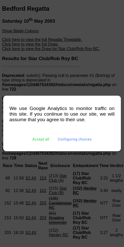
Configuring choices (75, 139)
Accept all (40, 139)
